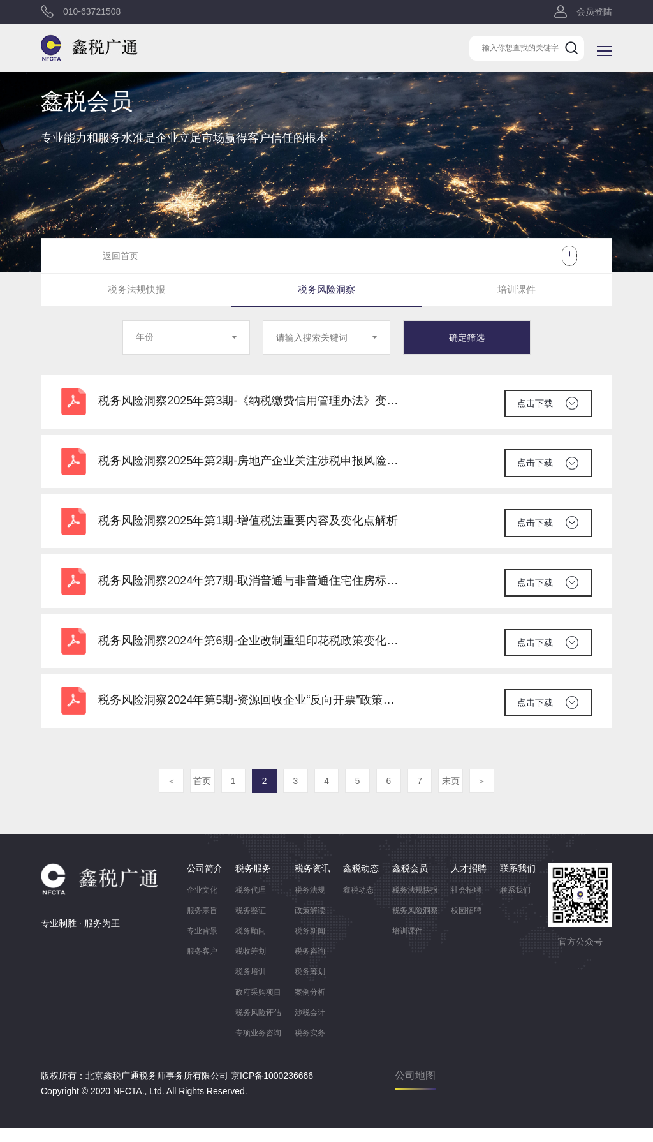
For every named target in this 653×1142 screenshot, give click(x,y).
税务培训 (250, 985)
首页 (199, 795)
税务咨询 (310, 965)
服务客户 (202, 965)
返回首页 (120, 256)
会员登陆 (594, 13)
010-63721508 (92, 13)
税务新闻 (310, 944)
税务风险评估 (258, 1026)
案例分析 (310, 1006)
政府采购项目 (258, 1006)
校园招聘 (466, 924)
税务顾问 (250, 944)
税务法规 (310, 904)
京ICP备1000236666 (272, 1090)
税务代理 (250, 904)
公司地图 (415, 1089)
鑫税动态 (358, 904)
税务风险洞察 (326, 290)
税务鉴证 (250, 924)
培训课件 (516, 290)
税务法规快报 (136, 290)
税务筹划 (310, 985)
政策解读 (310, 924)
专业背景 (202, 944)
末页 (454, 795)
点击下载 (534, 402)
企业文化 (202, 904)
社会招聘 (466, 904)
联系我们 (515, 904)
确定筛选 (467, 339)
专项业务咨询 (258, 1046)
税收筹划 (250, 965)
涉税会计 (310, 1026)
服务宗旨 (202, 924)
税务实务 (310, 1046)
